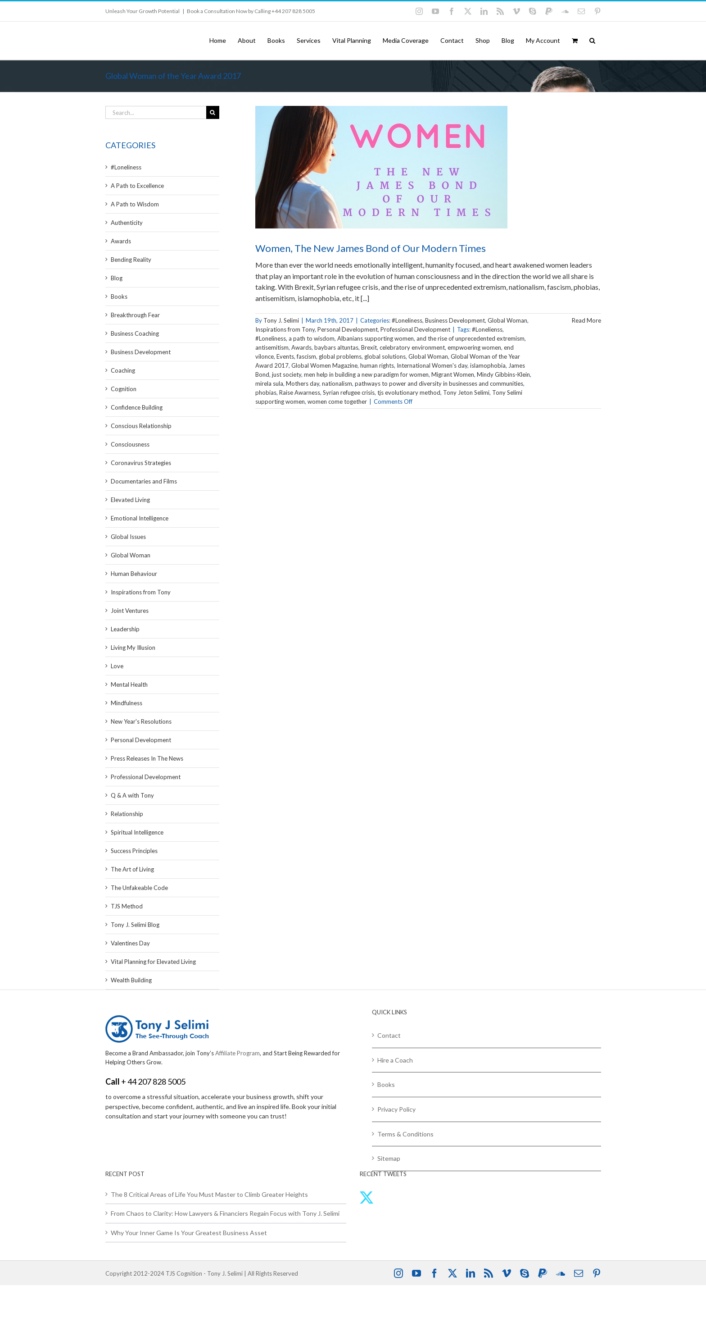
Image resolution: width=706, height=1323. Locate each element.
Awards (301, 347)
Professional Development (415, 329)
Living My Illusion (133, 647)
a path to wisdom (312, 338)
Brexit (369, 347)
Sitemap (388, 1158)
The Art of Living (132, 869)
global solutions (385, 356)
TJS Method (127, 906)
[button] (592, 40)
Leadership (125, 629)
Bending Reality (131, 259)
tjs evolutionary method (408, 392)
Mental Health (129, 684)
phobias (265, 392)
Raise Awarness (299, 392)
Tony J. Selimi (281, 320)
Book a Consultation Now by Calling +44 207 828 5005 (251, 11)
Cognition (123, 388)
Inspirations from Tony (285, 329)
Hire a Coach (395, 1060)
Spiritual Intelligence (137, 832)
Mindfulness (126, 703)
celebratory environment (412, 347)
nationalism (337, 383)
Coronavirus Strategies (141, 462)
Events (285, 356)
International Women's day (432, 365)
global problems (340, 356)
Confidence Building (137, 407)
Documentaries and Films (144, 481)
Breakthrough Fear (135, 315)
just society (286, 374)
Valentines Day (130, 943)
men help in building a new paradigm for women (366, 374)
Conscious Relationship (141, 425)
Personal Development (347, 329)
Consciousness (130, 444)
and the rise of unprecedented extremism (470, 338)
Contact (389, 1035)
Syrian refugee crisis (349, 392)
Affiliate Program (237, 1053)
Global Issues (128, 536)
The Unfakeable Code (139, 887)
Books (119, 296)
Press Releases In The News (147, 758)
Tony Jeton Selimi (466, 392)
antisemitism (272, 347)
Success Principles (134, 850)
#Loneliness (407, 320)
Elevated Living (130, 499)
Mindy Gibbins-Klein (503, 374)
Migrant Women (452, 374)
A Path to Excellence (137, 185)
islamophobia (488, 365)
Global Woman (507, 320)
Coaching (123, 370)
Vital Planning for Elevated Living (153, 961)
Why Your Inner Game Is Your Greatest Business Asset (189, 1232)
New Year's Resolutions (141, 721)
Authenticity (127, 222)
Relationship (127, 813)
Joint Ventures (130, 610)
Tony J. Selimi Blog (135, 924)
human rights (377, 365)
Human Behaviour (134, 573)
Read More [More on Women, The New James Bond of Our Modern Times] (586, 320)
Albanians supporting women (375, 338)
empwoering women (474, 347)
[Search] (212, 112)
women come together (337, 401)
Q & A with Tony (132, 795)
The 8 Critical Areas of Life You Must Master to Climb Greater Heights (209, 1194)
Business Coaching (135, 333)
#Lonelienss (487, 329)
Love (117, 666)
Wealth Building (131, 980)
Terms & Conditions (405, 1134)
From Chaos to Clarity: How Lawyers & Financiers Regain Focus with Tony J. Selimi (225, 1213)
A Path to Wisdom (135, 204)
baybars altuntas (336, 347)
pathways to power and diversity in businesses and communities (439, 383)
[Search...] (155, 112)
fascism (306, 356)
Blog (116, 278)
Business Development (455, 320)
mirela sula (269, 383)
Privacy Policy (396, 1109)
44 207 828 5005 (156, 1081)
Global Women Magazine (324, 365)
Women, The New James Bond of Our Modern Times (370, 248)
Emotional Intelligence (139, 518)
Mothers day (302, 383)
